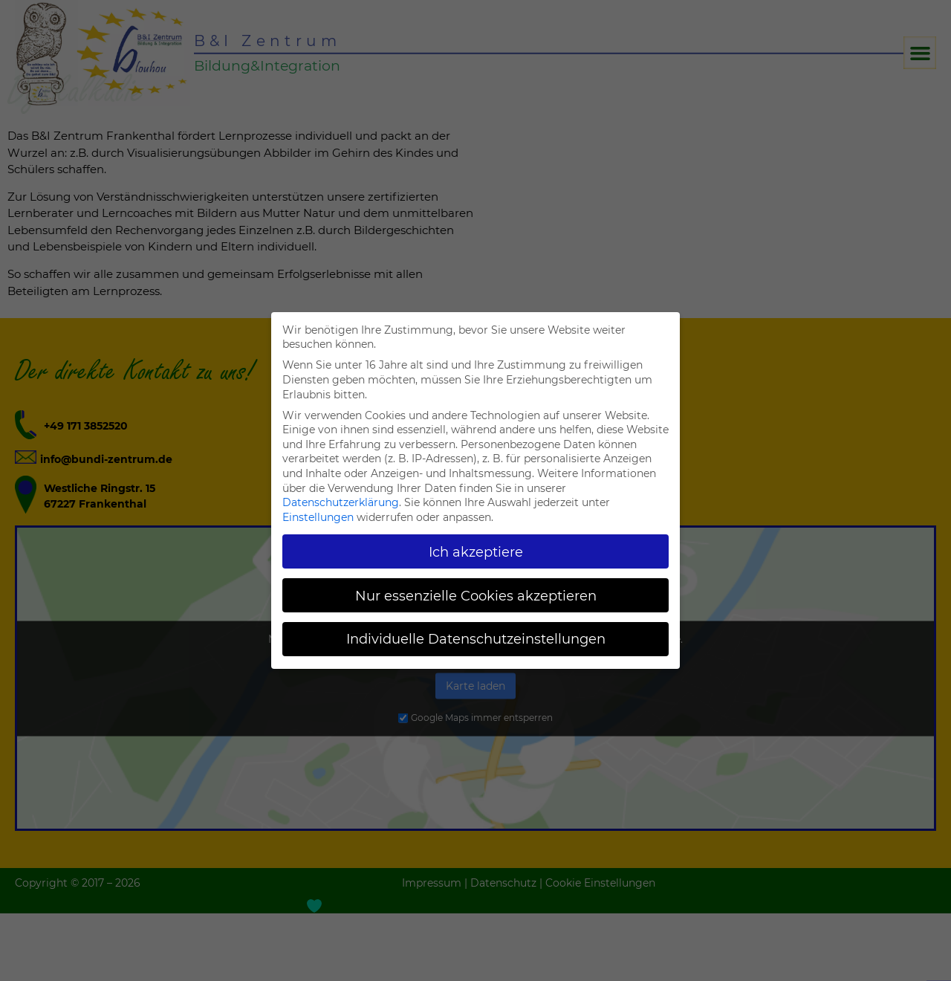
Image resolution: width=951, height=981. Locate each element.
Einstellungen (318, 517)
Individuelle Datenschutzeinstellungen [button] (476, 639)
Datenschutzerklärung (340, 502)
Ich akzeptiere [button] (476, 552)
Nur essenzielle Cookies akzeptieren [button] (476, 595)
